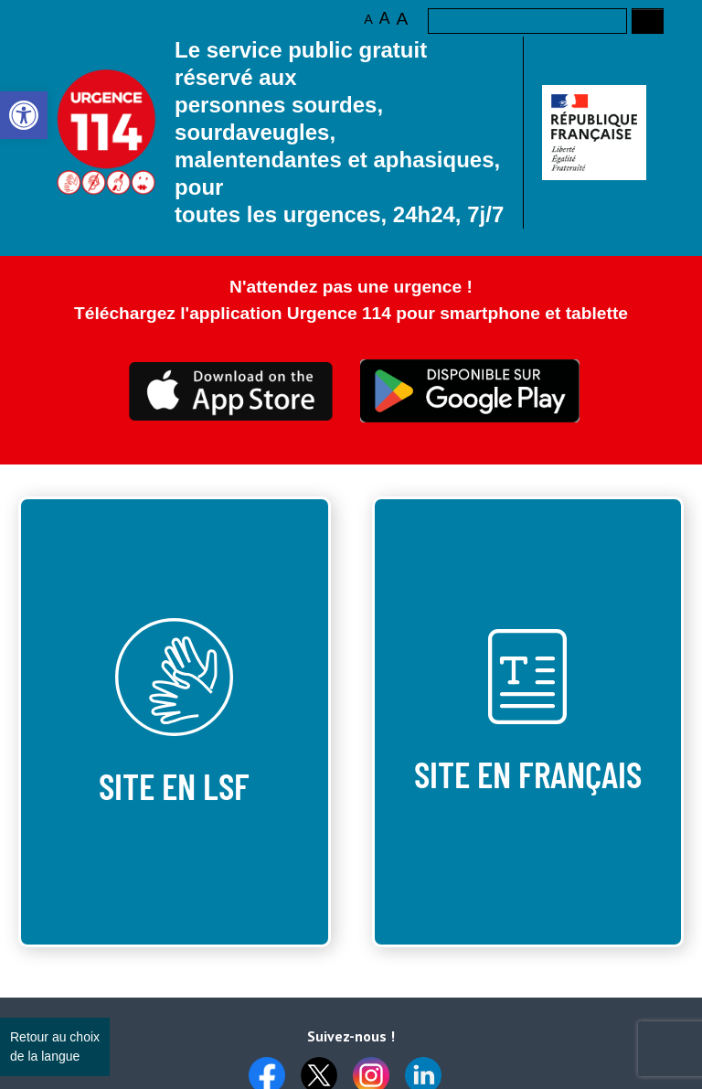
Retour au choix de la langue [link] (55, 1046)
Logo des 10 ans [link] (107, 132)
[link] (24, 115)
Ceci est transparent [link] (232, 391)
